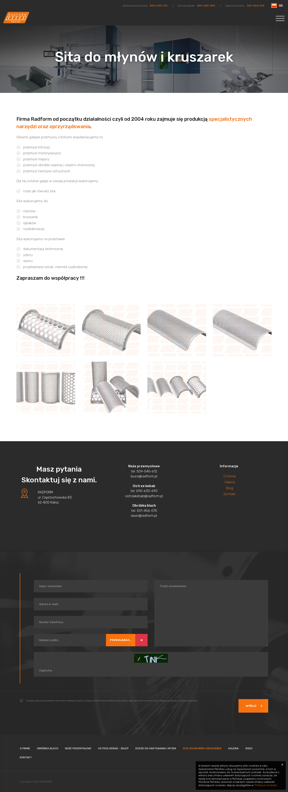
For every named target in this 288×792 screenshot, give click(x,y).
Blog (229, 487)
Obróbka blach (47, 747)
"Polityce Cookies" (265, 785)
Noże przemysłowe (78, 747)
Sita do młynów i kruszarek (202, 747)
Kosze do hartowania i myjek (155, 747)
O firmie (25, 747)
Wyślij (249, 705)
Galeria (230, 481)
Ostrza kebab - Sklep (113, 747)
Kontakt (230, 493)
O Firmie (229, 475)
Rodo (248, 747)
